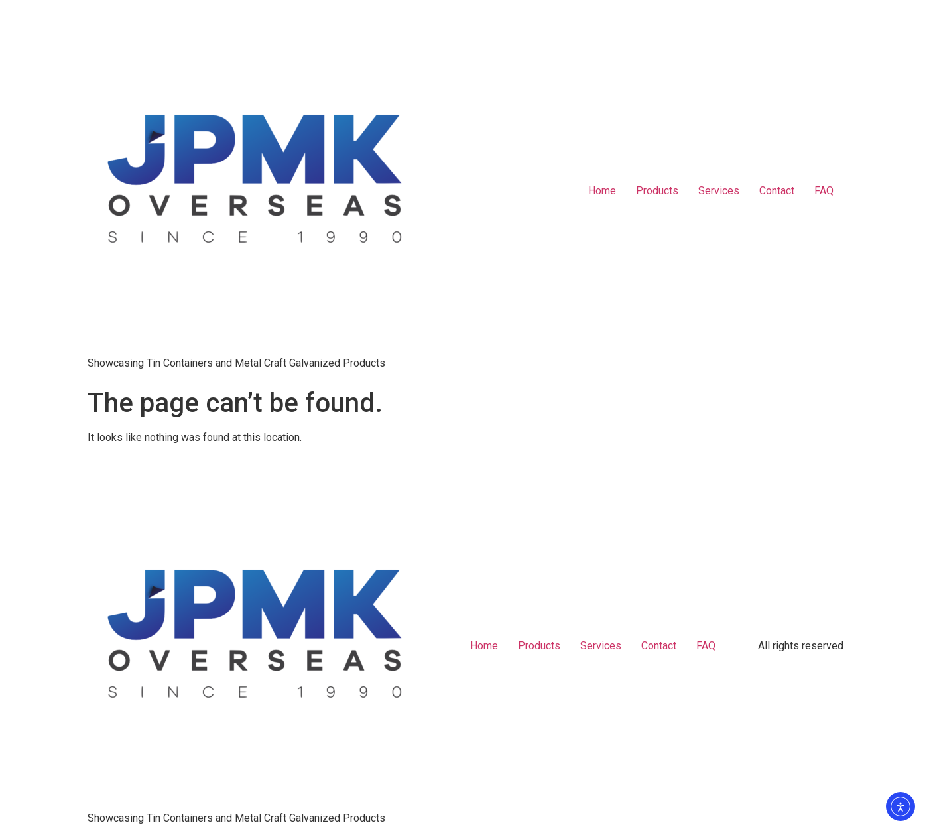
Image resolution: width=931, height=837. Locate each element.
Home (602, 190)
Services (718, 190)
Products (657, 190)
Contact (776, 190)
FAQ (824, 190)
